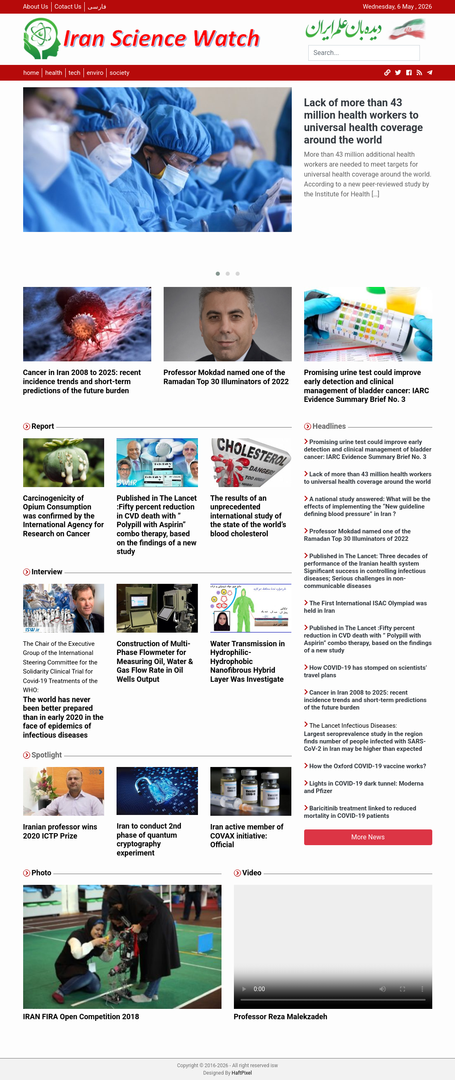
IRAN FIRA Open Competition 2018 (81, 1016)
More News (368, 837)
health (53, 72)
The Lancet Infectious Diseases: (368, 737)
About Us (35, 6)
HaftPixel (242, 1073)
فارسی (97, 6)
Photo (41, 872)
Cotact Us (68, 6)
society (119, 72)
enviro (95, 72)
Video (252, 872)
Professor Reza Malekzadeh (281, 1016)
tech (75, 72)
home (31, 72)
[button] (218, 274)
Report (42, 426)
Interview (46, 571)
